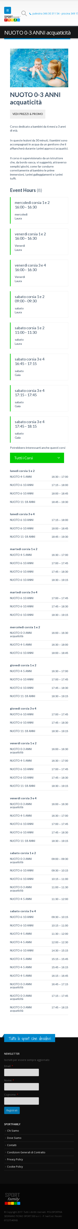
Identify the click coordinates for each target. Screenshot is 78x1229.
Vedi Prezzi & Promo (27, 114)
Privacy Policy (15, 1159)
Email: (8, 1066)
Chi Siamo (13, 1130)
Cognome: (11, 1094)
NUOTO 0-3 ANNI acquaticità (21, 634)
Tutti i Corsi (23, 458)
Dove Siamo (14, 1137)
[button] (7, 10)
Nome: (9, 1080)
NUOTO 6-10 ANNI (21, 485)
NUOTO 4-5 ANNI (21, 476)
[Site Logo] (12, 19)
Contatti (11, 1145)
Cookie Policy (15, 1166)
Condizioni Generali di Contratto (26, 1152)
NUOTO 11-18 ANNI (22, 502)
